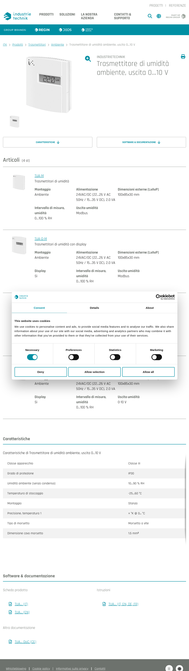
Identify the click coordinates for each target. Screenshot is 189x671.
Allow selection (94, 371)
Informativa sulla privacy (72, 661)
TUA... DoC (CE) (25, 634)
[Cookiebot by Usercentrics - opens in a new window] (158, 297)
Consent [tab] (39, 307)
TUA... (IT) (21, 596)
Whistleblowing (16, 661)
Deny (40, 371)
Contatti (100, 661)
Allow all (148, 371)
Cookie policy (41, 661)
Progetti (156, 5)
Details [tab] (94, 307)
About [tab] (150, 307)
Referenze (177, 5)
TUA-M (39, 175)
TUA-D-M (41, 238)
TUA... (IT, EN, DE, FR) (123, 596)
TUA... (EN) (22, 604)
